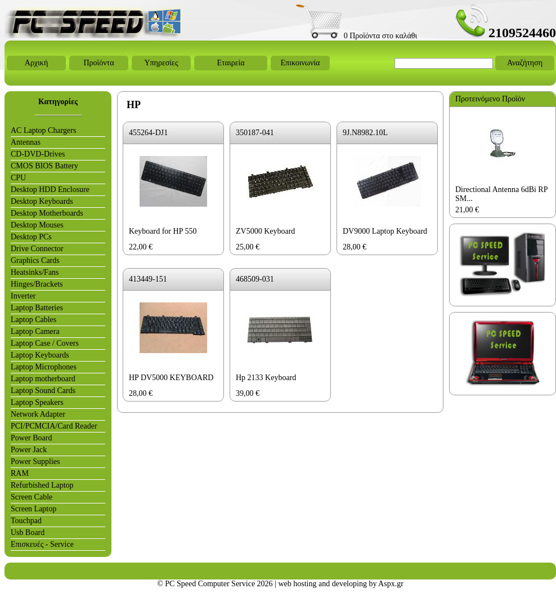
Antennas (26, 142)
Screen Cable (31, 497)
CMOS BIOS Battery (44, 166)
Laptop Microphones (44, 367)
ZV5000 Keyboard (265, 231)
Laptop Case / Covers (45, 343)
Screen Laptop (33, 509)
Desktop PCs (31, 237)
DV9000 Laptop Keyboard (385, 231)
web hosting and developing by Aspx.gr (340, 583)
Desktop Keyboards (42, 201)
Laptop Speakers (37, 402)
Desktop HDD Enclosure (50, 189)
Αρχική (36, 63)
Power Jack (29, 449)
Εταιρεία (230, 63)
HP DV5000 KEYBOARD (171, 377)
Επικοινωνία (300, 63)
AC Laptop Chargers (43, 130)
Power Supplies (35, 461)
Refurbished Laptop (42, 485)
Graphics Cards (35, 260)
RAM (20, 473)
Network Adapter (38, 414)
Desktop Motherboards (47, 213)
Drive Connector (37, 248)
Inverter (23, 296)
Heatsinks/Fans (35, 272)
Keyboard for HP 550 (162, 231)
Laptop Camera (35, 331)
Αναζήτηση (524, 63)
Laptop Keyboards (40, 355)
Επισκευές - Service (42, 544)
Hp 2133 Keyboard (266, 377)
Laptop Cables (33, 319)
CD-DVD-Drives (38, 154)
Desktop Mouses (37, 225)
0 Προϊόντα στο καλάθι (356, 36)
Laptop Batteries (37, 308)
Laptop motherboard (43, 378)
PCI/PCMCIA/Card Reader (54, 426)
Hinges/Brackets (37, 284)
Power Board (31, 438)
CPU (18, 177)
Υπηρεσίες (161, 63)
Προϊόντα (98, 63)
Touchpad (26, 520)
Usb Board (27, 532)
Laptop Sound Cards (43, 390)
